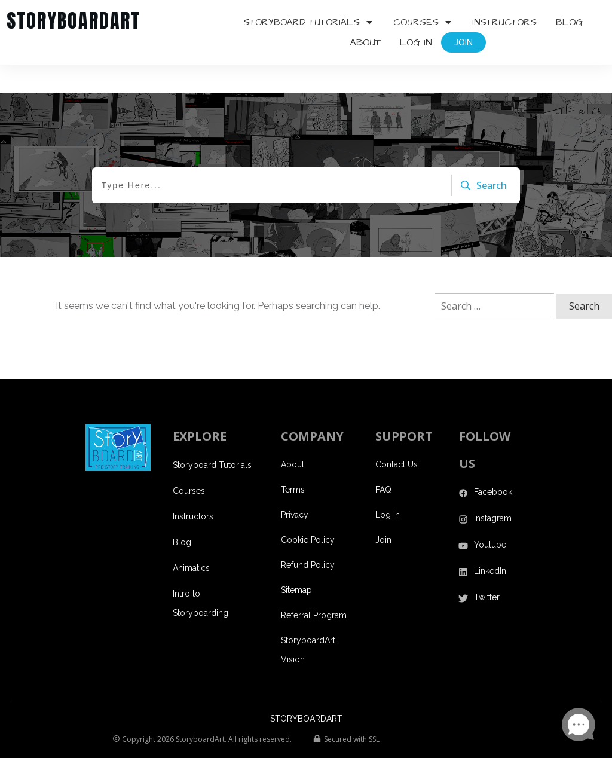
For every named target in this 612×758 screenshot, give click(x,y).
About (292, 436)
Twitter (487, 569)
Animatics (191, 540)
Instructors (193, 488)
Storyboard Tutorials (212, 437)
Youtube (490, 516)
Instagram (493, 490)
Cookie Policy (308, 511)
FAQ (383, 461)
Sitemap (296, 562)
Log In (387, 486)
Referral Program (314, 587)
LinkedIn (490, 543)
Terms (293, 461)
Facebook (493, 464)
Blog (182, 514)
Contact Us (396, 436)
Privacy (294, 486)
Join (383, 511)
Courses (189, 462)
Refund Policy (308, 537)
